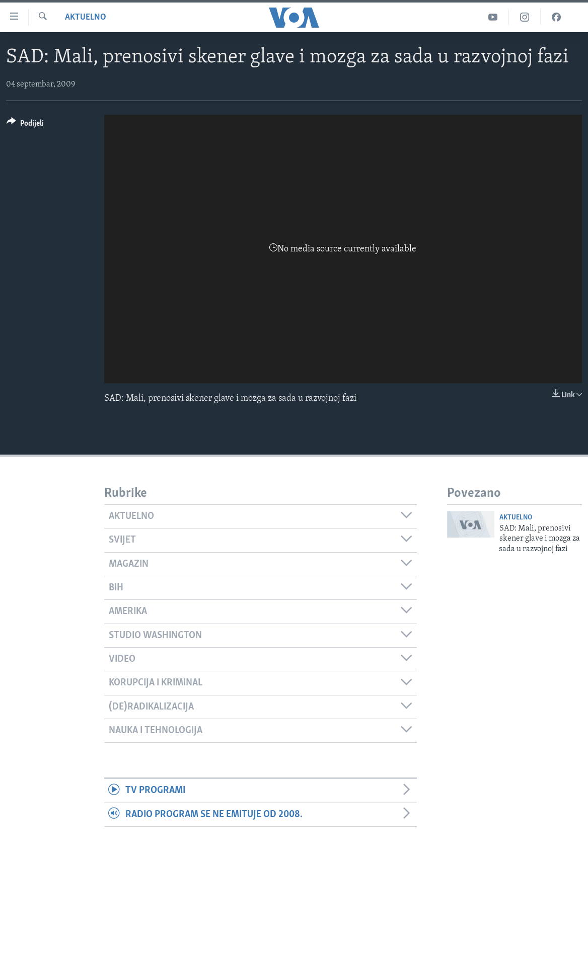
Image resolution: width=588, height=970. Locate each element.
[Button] (25, 125)
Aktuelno (85, 17)
